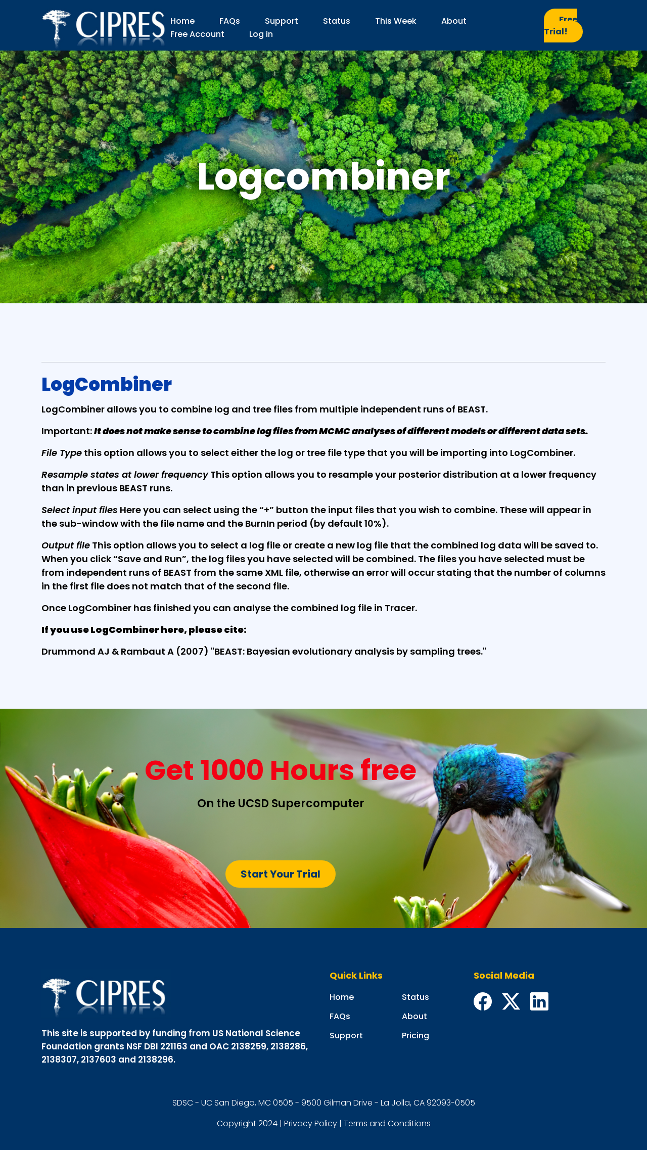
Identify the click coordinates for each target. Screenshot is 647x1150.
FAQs (229, 21)
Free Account (197, 34)
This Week (396, 21)
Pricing (415, 1035)
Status (336, 21)
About (454, 21)
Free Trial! (560, 25)
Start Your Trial (280, 874)
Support (281, 21)
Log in (261, 34)
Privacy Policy (310, 1123)
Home (182, 21)
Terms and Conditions (387, 1123)
